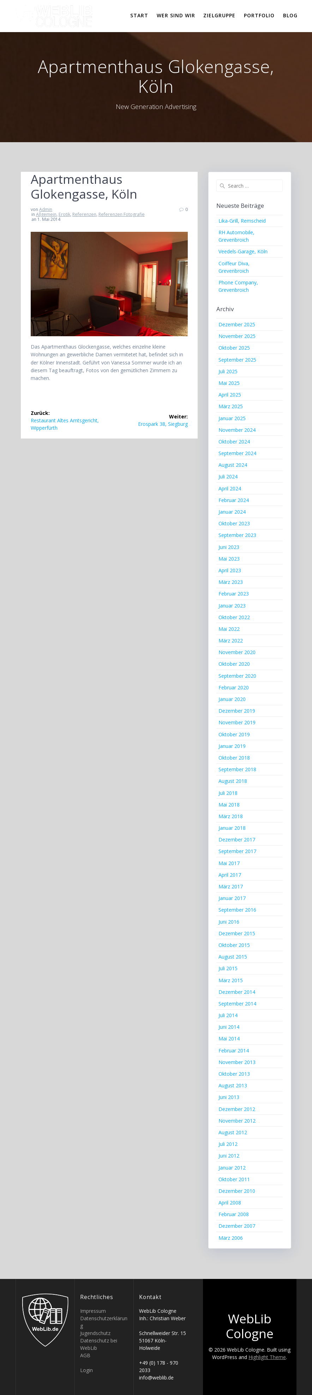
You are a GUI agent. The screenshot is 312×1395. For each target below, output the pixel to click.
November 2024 (237, 430)
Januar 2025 (232, 418)
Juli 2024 (228, 476)
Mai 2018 (229, 804)
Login (86, 1370)
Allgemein (46, 214)
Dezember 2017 (236, 839)
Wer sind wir (176, 15)
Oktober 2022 (234, 617)
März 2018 (230, 816)
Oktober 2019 (234, 734)
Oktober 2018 (234, 757)
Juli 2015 (228, 968)
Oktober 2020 (234, 663)
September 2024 (237, 453)
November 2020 (237, 652)
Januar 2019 (232, 746)
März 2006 (230, 1237)
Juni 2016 (228, 921)
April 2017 (229, 874)
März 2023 (230, 582)
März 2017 (230, 886)
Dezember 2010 (236, 1191)
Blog (290, 15)
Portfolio (259, 15)
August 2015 (232, 956)
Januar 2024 (232, 511)
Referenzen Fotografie (121, 214)
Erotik (64, 214)
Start (139, 15)
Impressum (93, 1311)
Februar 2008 (233, 1214)
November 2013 (237, 1062)
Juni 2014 (228, 1026)
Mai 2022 (229, 629)
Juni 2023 (228, 547)
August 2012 (232, 1132)
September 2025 (237, 359)
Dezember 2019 (236, 710)
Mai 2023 (229, 558)
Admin (45, 209)
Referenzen (84, 214)
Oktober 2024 (234, 441)
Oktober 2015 (234, 945)
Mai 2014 (229, 1038)
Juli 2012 (228, 1144)
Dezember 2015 (236, 933)
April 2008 (229, 1202)
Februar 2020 (233, 687)
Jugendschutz (95, 1333)
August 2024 (232, 464)
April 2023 (229, 570)
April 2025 (229, 394)
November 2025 (237, 336)
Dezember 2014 (236, 992)
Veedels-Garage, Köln (243, 251)
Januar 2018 (232, 828)
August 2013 (232, 1085)
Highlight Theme (267, 1357)
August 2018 (232, 781)
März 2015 (230, 980)
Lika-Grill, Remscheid (242, 220)
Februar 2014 (233, 1050)
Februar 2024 (233, 500)
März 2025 (230, 406)
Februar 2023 (233, 593)
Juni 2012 (228, 1155)
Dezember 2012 (236, 1109)
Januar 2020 (232, 699)
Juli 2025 (228, 371)
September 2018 (237, 769)
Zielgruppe (219, 15)
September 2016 (237, 909)
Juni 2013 (228, 1097)
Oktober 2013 (234, 1073)
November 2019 (237, 722)
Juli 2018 (228, 793)
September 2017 (237, 851)
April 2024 (229, 488)
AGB (85, 1355)
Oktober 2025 (234, 347)
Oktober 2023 (234, 523)
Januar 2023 (232, 605)
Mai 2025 (229, 383)
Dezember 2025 (236, 324)
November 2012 (237, 1120)
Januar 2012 (232, 1167)
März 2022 (230, 640)
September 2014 (237, 1003)
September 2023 (237, 535)
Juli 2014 (228, 1015)
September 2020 (237, 675)
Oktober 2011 (234, 1179)
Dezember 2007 (236, 1225)
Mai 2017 (229, 863)
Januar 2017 (232, 898)
